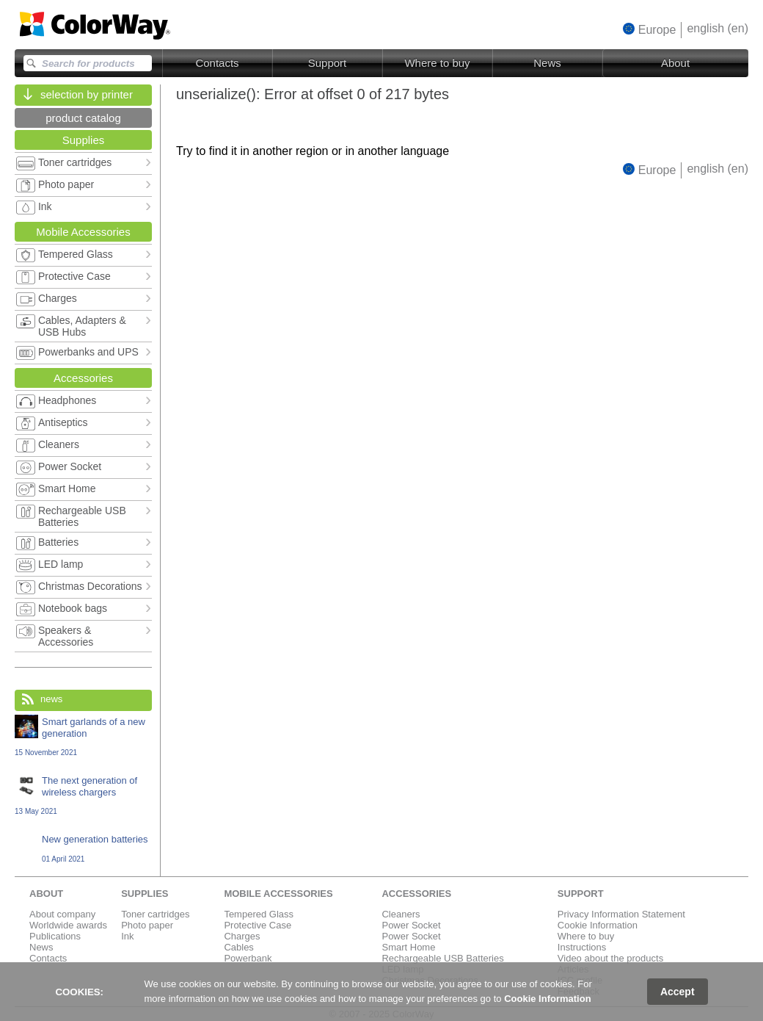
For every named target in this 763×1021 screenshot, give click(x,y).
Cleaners (401, 914)
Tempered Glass (258, 914)
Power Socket (411, 925)
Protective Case (257, 925)
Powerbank (247, 958)
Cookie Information (598, 925)
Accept (677, 991)
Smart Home (408, 947)
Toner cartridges (155, 914)
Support (327, 63)
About (675, 63)
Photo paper (147, 925)
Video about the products (610, 958)
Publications (55, 936)
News (547, 63)
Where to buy (437, 63)
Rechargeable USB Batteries (442, 958)
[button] (649, 29)
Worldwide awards (68, 925)
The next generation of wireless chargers (83, 795)
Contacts (216, 63)
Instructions (582, 947)
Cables (238, 947)
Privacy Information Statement (621, 914)
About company (62, 914)
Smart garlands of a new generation (83, 736)
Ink (127, 936)
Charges (242, 936)
